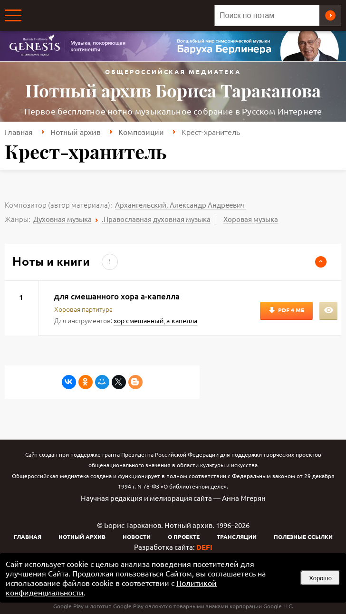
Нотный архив (75, 131)
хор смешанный (138, 320)
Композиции (141, 131)
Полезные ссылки (303, 536)
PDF (291, 310)
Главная (19, 131)
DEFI (204, 547)
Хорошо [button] (320, 578)
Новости (137, 536)
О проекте (184, 536)
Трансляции (237, 536)
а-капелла (181, 320)
